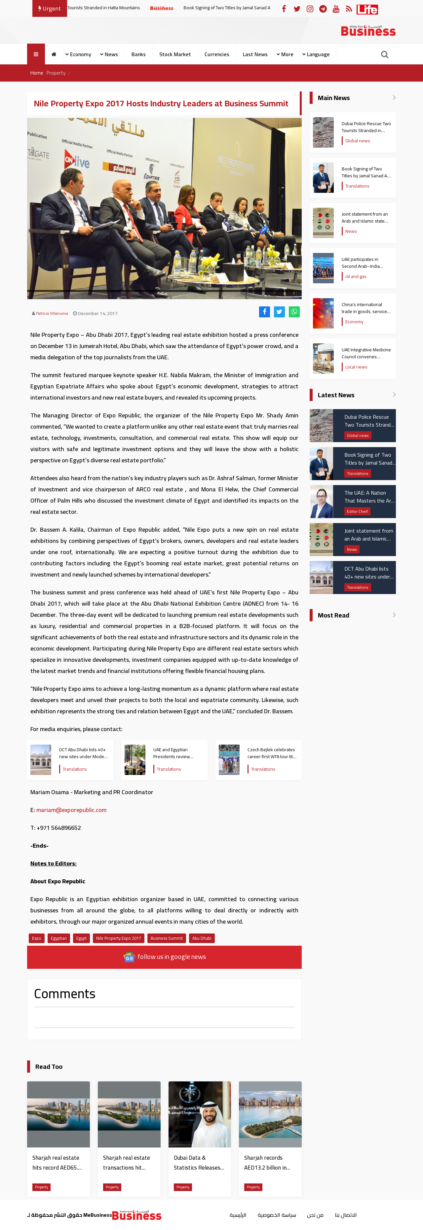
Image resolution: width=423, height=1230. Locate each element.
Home (37, 73)
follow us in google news (164, 957)
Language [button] (318, 54)
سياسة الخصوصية (276, 1215)
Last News (255, 54)
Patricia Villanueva (52, 313)
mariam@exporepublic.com (71, 809)
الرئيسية (237, 1215)
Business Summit (167, 938)
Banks (139, 54)
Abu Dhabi (202, 938)
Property (57, 73)
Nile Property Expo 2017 (118, 938)
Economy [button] (80, 54)
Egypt (81, 938)
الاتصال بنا (347, 1215)
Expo (36, 938)
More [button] (287, 54)
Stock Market (175, 54)
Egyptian (59, 938)
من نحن (316, 1215)
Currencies (217, 54)
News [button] (111, 54)
